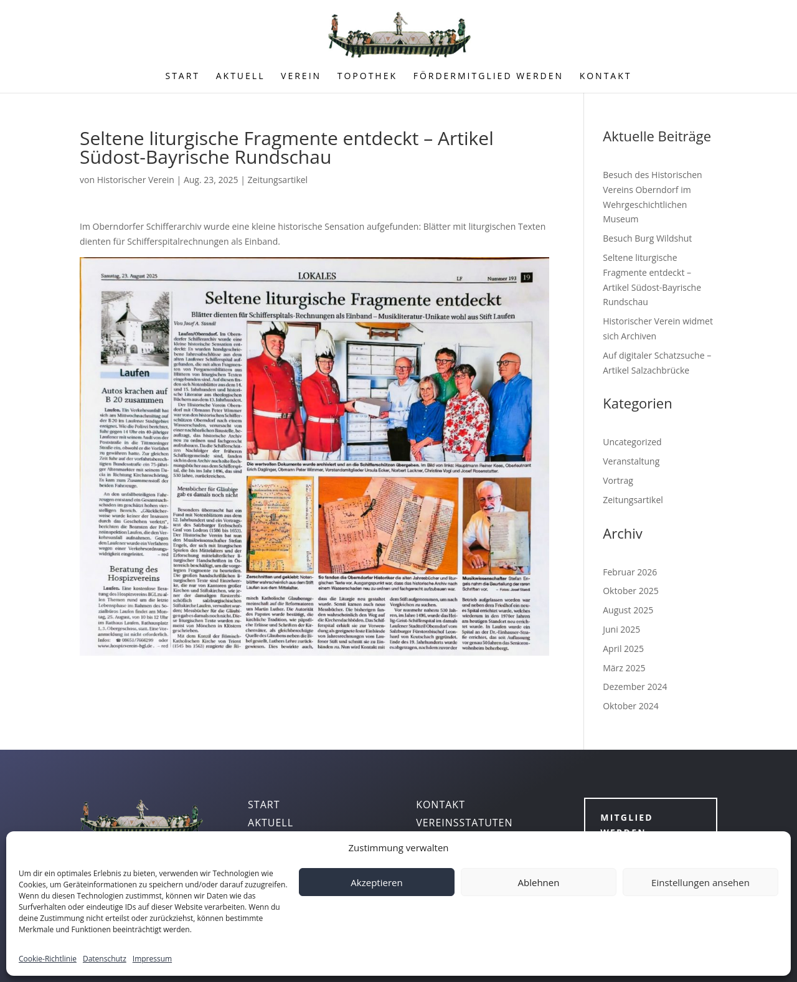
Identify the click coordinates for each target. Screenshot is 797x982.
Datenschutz (104, 958)
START (182, 77)
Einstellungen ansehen (700, 882)
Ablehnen (539, 882)
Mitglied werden (626, 824)
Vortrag (618, 480)
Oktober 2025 (630, 591)
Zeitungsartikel (278, 180)
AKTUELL (240, 77)
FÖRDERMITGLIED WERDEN (488, 77)
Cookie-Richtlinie (48, 958)
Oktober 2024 (630, 706)
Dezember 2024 (635, 686)
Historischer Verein (135, 180)
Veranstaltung (631, 461)
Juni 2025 (621, 629)
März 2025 (624, 668)
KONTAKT (606, 77)
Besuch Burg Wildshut (647, 238)
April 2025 (623, 648)
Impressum (152, 958)
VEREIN (301, 77)
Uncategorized (632, 442)
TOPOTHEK (367, 77)
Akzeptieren (376, 882)
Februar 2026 (630, 572)
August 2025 (628, 610)
